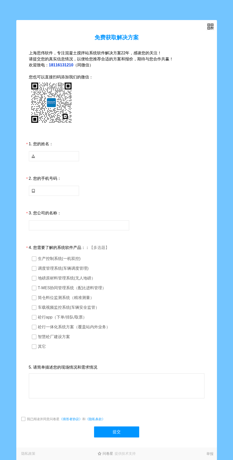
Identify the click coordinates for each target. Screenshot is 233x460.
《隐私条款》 (95, 419)
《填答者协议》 (70, 419)
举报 (209, 454)
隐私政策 (28, 453)
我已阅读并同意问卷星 (43, 419)
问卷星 (108, 453)
